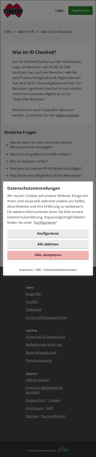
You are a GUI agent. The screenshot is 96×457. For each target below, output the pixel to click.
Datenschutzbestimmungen (60, 269)
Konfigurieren (45, 222)
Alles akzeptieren (48, 255)
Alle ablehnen (48, 244)
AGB (38, 269)
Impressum (26, 269)
